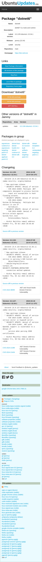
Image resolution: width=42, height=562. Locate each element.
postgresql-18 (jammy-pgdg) (11, 544)
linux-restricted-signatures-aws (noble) (15, 503)
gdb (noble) (6, 440)
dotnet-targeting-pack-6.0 (25, 155)
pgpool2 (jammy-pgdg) (9, 555)
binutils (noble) (7, 444)
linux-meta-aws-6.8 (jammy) (11, 474)
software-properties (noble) (11, 419)
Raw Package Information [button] (14, 66)
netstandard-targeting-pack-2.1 (36, 152)
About (6, 367)
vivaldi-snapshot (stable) (10, 499)
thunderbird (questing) (9, 519)
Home (4, 9)
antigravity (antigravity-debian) (12, 517)
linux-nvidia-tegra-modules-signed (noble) (16, 406)
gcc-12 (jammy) (7, 426)
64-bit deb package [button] (14, 101)
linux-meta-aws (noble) (10, 510)
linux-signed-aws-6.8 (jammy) (12, 468)
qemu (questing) (7, 449)
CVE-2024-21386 (9, 348)
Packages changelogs (12, 399)
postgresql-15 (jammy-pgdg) (11, 551)
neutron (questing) (8, 451)
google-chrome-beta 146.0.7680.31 (14, 389)
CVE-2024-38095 (9, 290)
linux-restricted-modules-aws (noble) (14, 506)
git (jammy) (6, 456)
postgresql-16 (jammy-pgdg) (11, 548)
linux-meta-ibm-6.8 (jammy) (11, 472)
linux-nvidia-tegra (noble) (10, 408)
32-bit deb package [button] (14, 97)
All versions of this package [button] (14, 70)
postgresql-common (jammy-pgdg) (14, 542)
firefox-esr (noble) (8, 535)
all (6, 479)
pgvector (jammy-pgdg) (10, 539)
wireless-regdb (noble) (9, 424)
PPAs (6, 487)
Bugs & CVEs (9, 401)
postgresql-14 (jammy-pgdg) (11, 553)
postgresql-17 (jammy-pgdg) (11, 546)
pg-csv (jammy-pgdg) (9, 515)
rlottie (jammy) (7, 460)
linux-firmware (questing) (10, 417)
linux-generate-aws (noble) (11, 512)
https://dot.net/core (21, 53)
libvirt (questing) (7, 413)
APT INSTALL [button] (13, 106)
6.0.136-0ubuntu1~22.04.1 (29, 126)
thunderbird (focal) (8, 526)
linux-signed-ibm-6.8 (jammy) (12, 470)
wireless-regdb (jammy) (10, 428)
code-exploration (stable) (10, 492)
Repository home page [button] (14, 86)
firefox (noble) (6, 537)
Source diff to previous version (13, 231)
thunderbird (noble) (8, 521)
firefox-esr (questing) (9, 530)
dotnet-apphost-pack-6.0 (5, 157)
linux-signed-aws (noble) (10, 508)
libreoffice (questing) (9, 435)
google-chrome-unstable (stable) (13, 528)
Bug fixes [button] (14, 75)
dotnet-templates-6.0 (36, 146)
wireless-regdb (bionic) (10, 433)
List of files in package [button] (14, 82)
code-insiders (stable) (9, 501)
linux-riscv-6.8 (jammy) (10, 410)
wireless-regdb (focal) (9, 431)
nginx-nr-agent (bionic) (9, 490)
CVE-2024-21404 (9, 352)
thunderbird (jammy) (9, 524)
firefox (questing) (7, 533)
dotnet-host (16, 143)
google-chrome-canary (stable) (12, 495)
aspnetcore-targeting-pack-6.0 (6, 150)
